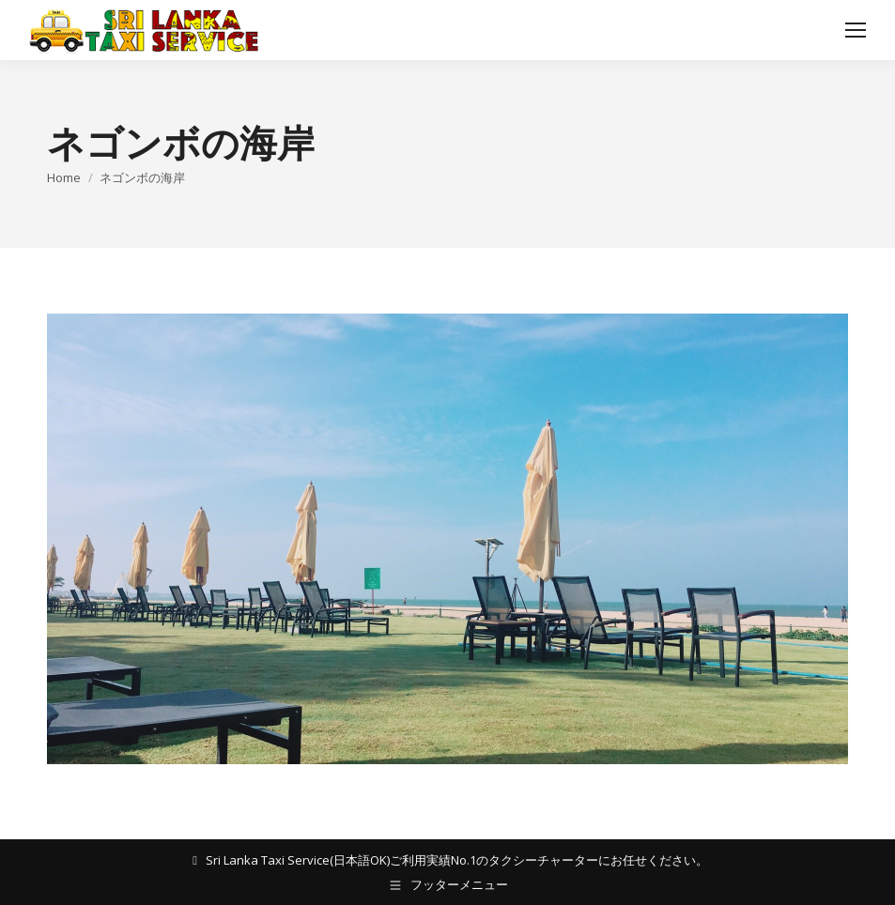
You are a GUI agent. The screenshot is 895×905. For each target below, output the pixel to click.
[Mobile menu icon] (855, 30)
